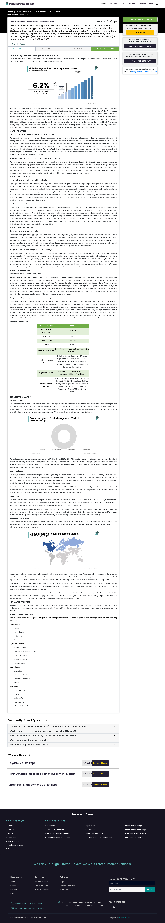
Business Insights (41, 882)
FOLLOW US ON (117, 902)
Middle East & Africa (14, 845)
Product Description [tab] (21, 49)
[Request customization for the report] (140, 46)
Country (10, 849)
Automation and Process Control (98, 837)
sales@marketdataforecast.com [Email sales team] (144, 71)
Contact (142, 4)
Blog (151, 4)
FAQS (62, 882)
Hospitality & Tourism (134, 837)
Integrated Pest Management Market (40, 22)
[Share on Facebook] (108, 21)
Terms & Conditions (68, 886)
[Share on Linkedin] (111, 21)
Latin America (12, 841)
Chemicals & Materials (55, 829)
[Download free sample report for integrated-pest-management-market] (140, 19)
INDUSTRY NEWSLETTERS (122, 879)
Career (13, 886)
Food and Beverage (133, 825)
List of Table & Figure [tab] (77, 49)
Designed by (119, 917)
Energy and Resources (94, 833)
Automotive (90, 829)
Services (113, 4)
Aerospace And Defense (135, 833)
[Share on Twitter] (115, 21)
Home (12, 22)
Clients (132, 4)
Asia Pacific (11, 837)
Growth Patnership (42, 889)
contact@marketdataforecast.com (27, 908)
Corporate (16, 877)
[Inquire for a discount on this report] (140, 61)
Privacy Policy (65, 889)
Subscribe (150, 889)
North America (12, 829)
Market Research (41, 886)
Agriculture (21, 22)
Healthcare (50, 825)
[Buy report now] (140, 32)
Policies (64, 877)
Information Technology (135, 829)
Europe (9, 833)
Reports (103, 4)
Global (9, 825)
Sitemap (13, 893)
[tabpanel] (63, 380)
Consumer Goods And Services (58, 837)
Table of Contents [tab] (49, 49)
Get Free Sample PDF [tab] (105, 49)
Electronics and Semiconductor (58, 833)
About (123, 4)
